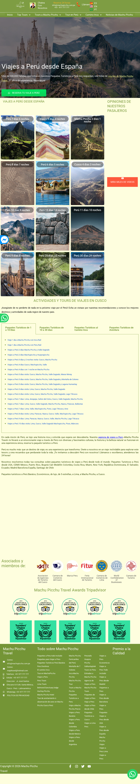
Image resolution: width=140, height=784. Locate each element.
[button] (24, 14)
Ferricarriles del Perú (74, 661)
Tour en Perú (73, 14)
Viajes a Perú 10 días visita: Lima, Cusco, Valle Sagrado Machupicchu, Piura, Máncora (43, 424)
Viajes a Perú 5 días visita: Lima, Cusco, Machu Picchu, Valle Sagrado (36, 389)
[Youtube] (89, 766)
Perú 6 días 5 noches (52, 164)
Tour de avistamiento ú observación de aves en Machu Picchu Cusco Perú (50, 701)
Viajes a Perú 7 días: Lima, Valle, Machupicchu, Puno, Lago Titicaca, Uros (38, 409)
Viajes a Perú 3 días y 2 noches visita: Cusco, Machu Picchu (32, 360)
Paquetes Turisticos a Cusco (89, 716)
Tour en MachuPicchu (46, 673)
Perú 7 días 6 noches (17, 118)
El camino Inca (43, 670)
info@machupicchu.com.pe (63, 5)
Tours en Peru (90, 670)
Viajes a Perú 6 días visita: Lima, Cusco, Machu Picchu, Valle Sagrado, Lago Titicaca (42, 394)
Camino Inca (93, 14)
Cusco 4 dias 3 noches (87, 164)
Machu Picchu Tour (75, 682)
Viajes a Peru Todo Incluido (103, 669)
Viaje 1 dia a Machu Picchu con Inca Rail (24, 340)
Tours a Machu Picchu (48, 14)
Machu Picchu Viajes (102, 740)
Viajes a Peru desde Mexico (75, 732)
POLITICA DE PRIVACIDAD (18, 695)
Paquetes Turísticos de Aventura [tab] (121, 328)
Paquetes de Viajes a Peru (89, 696)
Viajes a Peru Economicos (104, 659)
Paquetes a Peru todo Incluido (49, 656)
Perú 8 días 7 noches (17, 164)
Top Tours (23, 14)
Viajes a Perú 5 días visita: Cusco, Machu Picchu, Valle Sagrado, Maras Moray (40, 374)
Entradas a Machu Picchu (90, 675)
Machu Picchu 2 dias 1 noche (87, 120)
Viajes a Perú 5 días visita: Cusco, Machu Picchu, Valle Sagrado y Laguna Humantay (42, 384)
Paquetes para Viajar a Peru (48, 659)
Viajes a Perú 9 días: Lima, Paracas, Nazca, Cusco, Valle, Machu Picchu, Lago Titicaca (43, 419)
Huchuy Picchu (43, 691)
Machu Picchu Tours (90, 689)
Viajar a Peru (42, 677)
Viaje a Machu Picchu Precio (75, 707)
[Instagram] (76, 766)
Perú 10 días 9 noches (17, 210)
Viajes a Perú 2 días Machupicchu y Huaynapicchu (28, 355)
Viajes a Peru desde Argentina (74, 740)
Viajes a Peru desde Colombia (74, 723)
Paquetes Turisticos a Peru (74, 698)
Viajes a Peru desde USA (104, 719)
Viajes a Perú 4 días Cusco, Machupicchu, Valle (27, 365)
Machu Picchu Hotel (45, 695)
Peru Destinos (43, 666)
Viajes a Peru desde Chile (89, 707)
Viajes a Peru (102, 757)
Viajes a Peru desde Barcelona (104, 698)
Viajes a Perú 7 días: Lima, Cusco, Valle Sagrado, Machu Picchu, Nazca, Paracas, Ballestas (45, 404)
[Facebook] (70, 766)
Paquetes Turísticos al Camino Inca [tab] (86, 328)
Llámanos (87, 4)
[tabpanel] (70, 383)
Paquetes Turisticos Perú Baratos (51, 663)
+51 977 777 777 (22, 674)
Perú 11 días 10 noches (87, 210)
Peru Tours (41, 680)
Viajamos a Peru (104, 689)
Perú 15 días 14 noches (52, 210)
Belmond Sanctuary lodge (47, 688)
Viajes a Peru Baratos (74, 714)
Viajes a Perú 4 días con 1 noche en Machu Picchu (28, 369)
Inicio (10, 14)
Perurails (88, 656)
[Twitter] (83, 766)
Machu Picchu (75, 656)
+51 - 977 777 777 (61, 7)
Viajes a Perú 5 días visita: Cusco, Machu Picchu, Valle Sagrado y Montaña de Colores (43, 379)
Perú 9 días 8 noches (17, 255)
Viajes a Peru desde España (104, 730)
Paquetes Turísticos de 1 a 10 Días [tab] (18, 328)
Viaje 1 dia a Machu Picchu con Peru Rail (24, 345)
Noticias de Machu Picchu (119, 14)
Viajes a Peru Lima (103, 750)
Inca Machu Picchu (74, 675)
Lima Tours (42, 684)
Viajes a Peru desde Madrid (104, 680)
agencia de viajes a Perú (110, 437)
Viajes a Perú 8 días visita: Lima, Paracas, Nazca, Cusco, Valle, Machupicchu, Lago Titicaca (45, 414)
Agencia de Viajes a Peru (89, 682)
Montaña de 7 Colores (74, 668)
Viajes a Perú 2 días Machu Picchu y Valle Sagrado (28, 350)
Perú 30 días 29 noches (87, 255)
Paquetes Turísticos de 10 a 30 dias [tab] (52, 328)
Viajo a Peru (89, 702)
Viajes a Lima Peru (90, 725)
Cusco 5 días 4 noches (52, 118)
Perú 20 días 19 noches (52, 255)
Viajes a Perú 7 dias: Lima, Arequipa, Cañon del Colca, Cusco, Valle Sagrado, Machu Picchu (45, 399)
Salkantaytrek (90, 666)
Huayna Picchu (87, 661)
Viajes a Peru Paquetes (103, 709)
